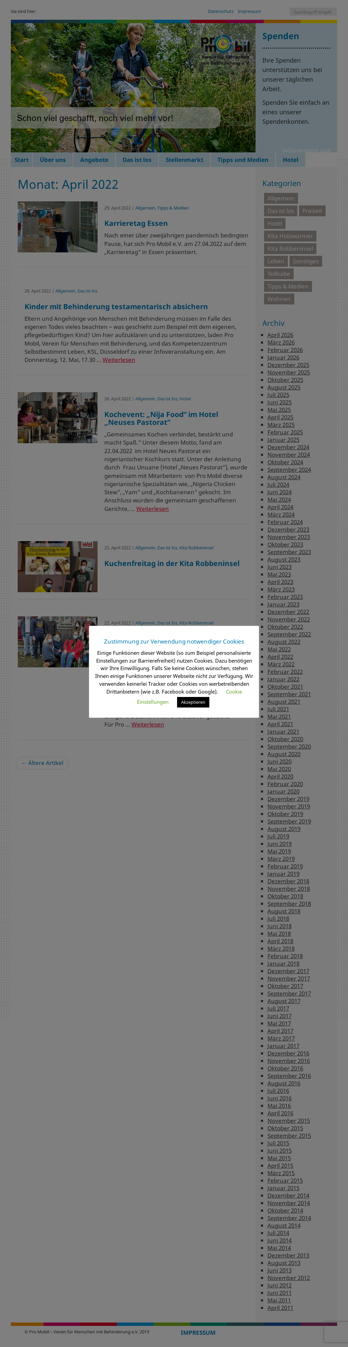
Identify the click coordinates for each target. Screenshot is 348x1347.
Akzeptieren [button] (193, 702)
